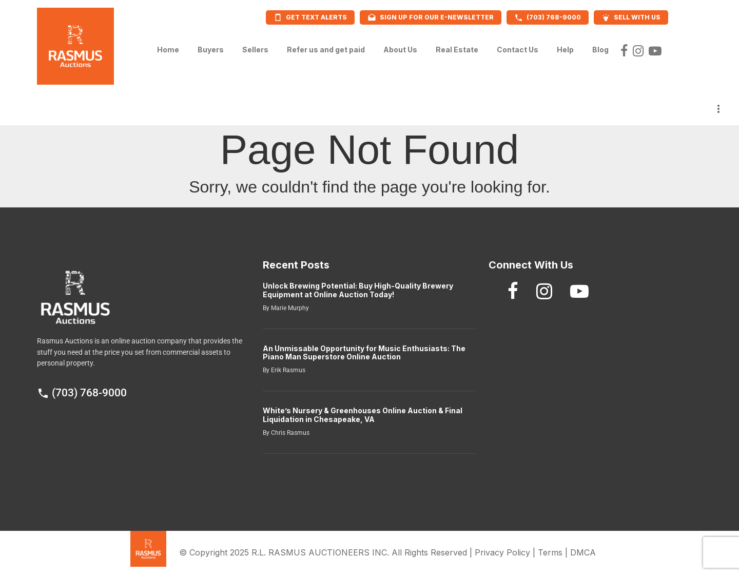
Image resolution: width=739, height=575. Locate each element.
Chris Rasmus (289, 432)
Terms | (554, 552)
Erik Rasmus (287, 370)
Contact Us (517, 47)
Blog (600, 47)
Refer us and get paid (326, 47)
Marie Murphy (289, 308)
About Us (400, 47)
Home (168, 47)
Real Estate (457, 47)
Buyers (211, 47)
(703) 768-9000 (82, 393)
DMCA (583, 552)
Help (565, 47)
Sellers (255, 47)
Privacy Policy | (506, 552)
